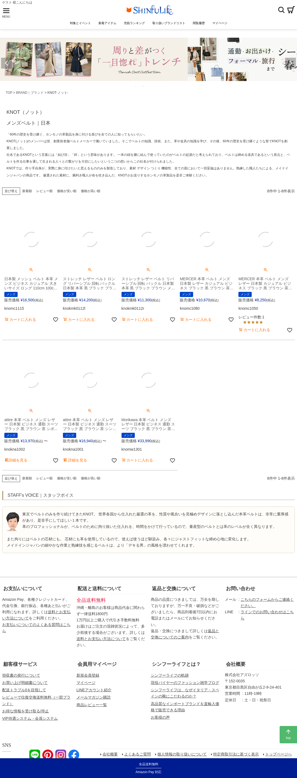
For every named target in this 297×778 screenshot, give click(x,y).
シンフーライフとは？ (176, 666)
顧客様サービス (20, 666)
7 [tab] (154, 87)
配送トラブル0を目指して (24, 692)
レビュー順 (44, 193)
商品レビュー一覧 (91, 706)
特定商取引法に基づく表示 (237, 756)
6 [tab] (150, 87)
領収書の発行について (21, 677)
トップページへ (279, 756)
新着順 (27, 193)
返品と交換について (174, 590)
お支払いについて (22, 590)
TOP (9, 94)
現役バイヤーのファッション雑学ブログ (185, 684)
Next (290, 64)
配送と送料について (100, 590)
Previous (6, 64)
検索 (281, 10)
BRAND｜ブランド (30, 94)
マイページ (85, 684)
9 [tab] (162, 87)
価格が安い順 (66, 193)
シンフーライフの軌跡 (170, 677)
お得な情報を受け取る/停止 (25, 713)
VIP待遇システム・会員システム (30, 720)
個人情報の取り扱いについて (182, 756)
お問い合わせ (240, 590)
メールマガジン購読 (93, 699)
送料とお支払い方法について (101, 640)
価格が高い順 (90, 193)
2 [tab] (135, 87)
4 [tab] (143, 87)
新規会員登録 (87, 677)
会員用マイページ (97, 666)
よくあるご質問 (138, 756)
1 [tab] (131, 87)
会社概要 (235, 666)
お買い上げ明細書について (25, 684)
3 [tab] (139, 87)
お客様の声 (160, 719)
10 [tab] (166, 87)
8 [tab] (158, 87)
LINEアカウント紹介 (93, 692)
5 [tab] (147, 87)
